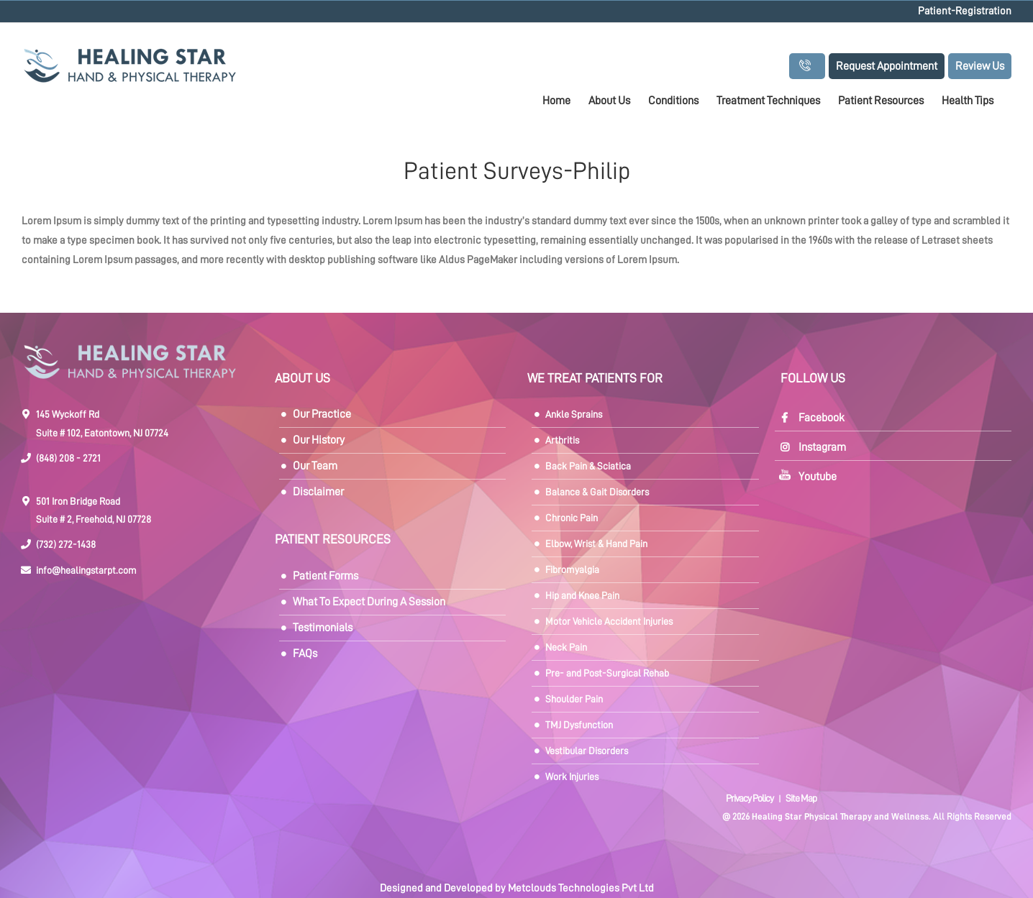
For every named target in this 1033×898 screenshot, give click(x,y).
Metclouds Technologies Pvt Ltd (581, 888)
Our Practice (322, 414)
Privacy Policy (750, 798)
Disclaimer (318, 492)
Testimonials (322, 627)
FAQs (305, 653)
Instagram (822, 447)
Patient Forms (325, 576)
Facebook (821, 417)
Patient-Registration (964, 11)
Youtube (817, 476)
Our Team (315, 466)
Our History (319, 440)
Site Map (801, 798)
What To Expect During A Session (369, 602)
